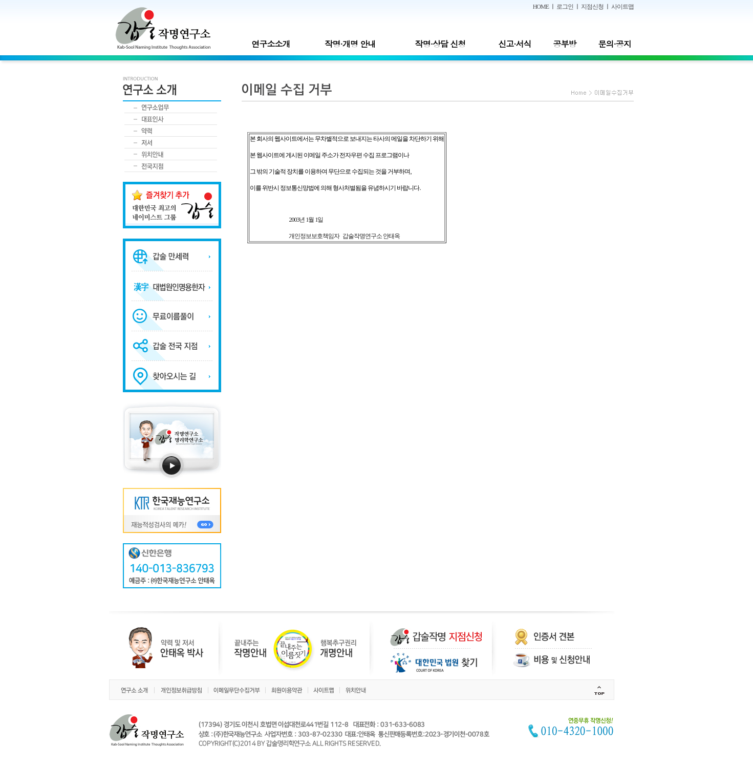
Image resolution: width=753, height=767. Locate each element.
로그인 (564, 6)
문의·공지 (614, 44)
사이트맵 (622, 6)
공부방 (564, 44)
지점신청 (592, 6)
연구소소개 (270, 44)
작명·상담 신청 (440, 44)
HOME (541, 6)
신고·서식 (514, 44)
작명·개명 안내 (350, 44)
